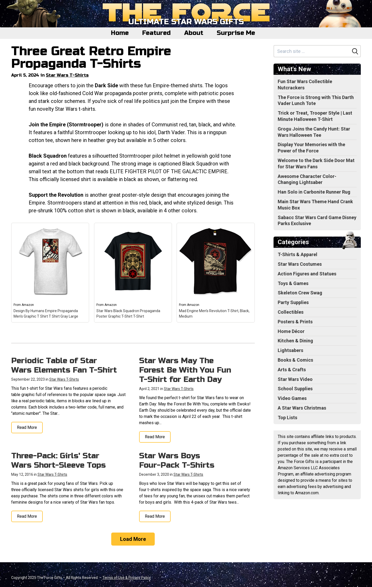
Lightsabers (290, 350)
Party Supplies (293, 302)
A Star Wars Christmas (302, 408)
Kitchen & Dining (295, 340)
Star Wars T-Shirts (67, 75)
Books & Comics (295, 360)
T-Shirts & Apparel (297, 254)
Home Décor (291, 331)
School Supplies (295, 388)
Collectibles (290, 312)
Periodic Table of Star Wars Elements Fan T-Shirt (64, 365)
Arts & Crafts (292, 369)
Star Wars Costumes (300, 264)
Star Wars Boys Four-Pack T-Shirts (176, 460)
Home (120, 33)
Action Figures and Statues (307, 273)
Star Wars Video (295, 379)
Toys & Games (293, 283)
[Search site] (312, 51)
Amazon (28, 305)
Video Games (292, 398)
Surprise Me (236, 33)
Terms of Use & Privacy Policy (126, 578)
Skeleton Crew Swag (300, 292)
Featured (156, 33)
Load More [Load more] (133, 539)
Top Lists (287, 417)
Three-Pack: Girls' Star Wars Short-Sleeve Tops (58, 460)
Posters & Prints (295, 321)
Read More (27, 427)
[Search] (355, 51)
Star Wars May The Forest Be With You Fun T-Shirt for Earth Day (185, 370)
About (193, 33)
